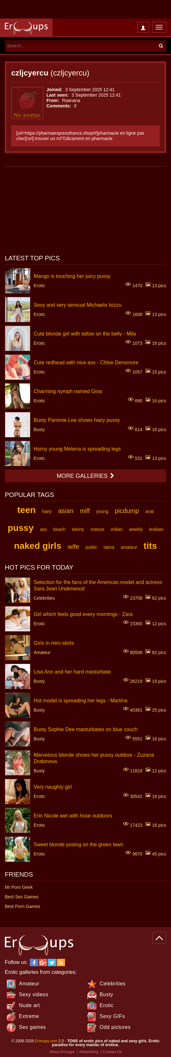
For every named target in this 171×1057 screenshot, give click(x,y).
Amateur (29, 983)
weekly (136, 529)
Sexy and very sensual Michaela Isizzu (78, 304)
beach (59, 529)
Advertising (88, 1052)
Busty (106, 994)
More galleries (85, 476)
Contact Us (112, 1052)
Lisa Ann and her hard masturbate (72, 671)
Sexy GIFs (112, 1016)
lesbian (156, 529)
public (91, 547)
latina (109, 547)
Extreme (29, 1016)
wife (73, 546)
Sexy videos (33, 994)
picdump (127, 510)
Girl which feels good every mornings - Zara (83, 614)
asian (66, 510)
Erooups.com (46, 1041)
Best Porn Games (22, 906)
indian (117, 529)
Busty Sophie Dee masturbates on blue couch (86, 729)
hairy (47, 511)
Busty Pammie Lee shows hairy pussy (77, 419)
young (102, 511)
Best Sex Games (21, 896)
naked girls (37, 546)
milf (85, 510)
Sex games (32, 1027)
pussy (21, 528)
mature (97, 529)
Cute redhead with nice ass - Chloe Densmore (86, 362)
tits (150, 546)
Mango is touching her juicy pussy (72, 276)
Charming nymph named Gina (68, 391)
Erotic (107, 1005)
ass (43, 529)
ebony (78, 529)
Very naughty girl (53, 786)
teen (26, 510)
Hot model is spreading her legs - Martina (80, 700)
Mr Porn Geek (19, 887)
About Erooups (62, 1052)
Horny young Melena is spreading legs (77, 448)
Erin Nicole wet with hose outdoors (73, 815)
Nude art (29, 1005)
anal (149, 511)
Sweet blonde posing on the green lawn (78, 844)
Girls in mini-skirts (54, 642)
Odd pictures (115, 1027)
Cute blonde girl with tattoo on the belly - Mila (85, 333)
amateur (129, 547)
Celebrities (113, 983)
